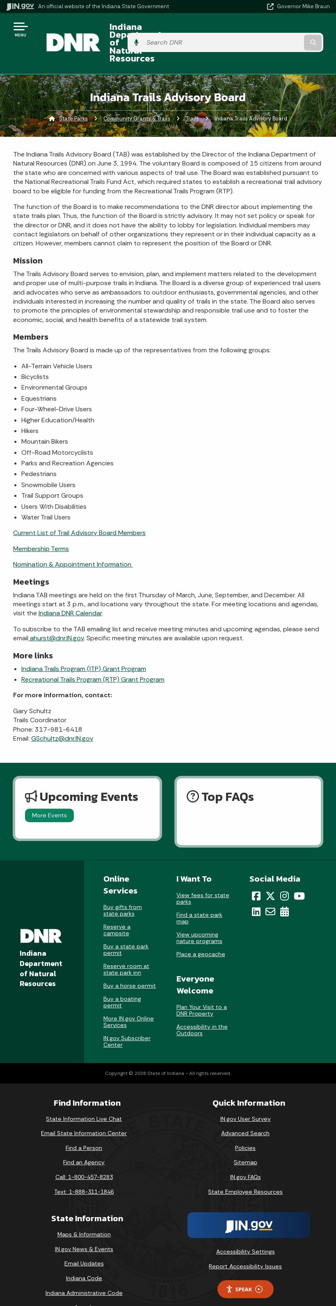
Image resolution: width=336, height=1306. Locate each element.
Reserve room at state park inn (126, 947)
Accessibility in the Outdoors (202, 1008)
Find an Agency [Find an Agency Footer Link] (84, 1140)
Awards (84, 1285)
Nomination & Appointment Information (73, 542)
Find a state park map (199, 896)
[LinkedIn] (256, 890)
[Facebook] (256, 874)
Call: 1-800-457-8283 (84, 1155)
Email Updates (84, 1241)
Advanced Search (245, 1111)
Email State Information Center (84, 1111)
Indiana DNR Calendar (70, 591)
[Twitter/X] (270, 874)
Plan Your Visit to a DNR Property (201, 988)
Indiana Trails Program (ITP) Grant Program (83, 646)
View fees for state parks (202, 876)
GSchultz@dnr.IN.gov (62, 716)
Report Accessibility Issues (245, 1244)
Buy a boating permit (122, 980)
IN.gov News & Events (84, 1227)
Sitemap (245, 1140)
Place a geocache (200, 932)
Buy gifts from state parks (122, 888)
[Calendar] (284, 890)
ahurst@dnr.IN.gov (56, 616)
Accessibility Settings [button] (245, 1229)
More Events (49, 793)
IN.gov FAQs (245, 1155)
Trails (192, 96)
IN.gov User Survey (245, 1096)
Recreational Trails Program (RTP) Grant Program (93, 657)
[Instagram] (284, 874)
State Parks (73, 96)
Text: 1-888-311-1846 (84, 1169)
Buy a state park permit (126, 927)
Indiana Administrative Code (84, 1270)
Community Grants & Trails (136, 96)
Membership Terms (41, 526)
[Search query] (282, 33)
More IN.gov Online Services (128, 1000)
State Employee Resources (245, 1169)
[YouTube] (299, 874)
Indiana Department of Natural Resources (147, 32)
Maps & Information (84, 1212)
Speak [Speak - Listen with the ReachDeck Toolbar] (244, 1267)
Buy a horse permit (129, 963)
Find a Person (84, 1125)
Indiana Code (84, 1256)
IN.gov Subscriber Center (127, 1019)
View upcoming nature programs (199, 916)
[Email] (270, 890)
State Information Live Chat (84, 1096)
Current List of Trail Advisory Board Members (79, 511)
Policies (245, 1125)
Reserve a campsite (116, 908)
